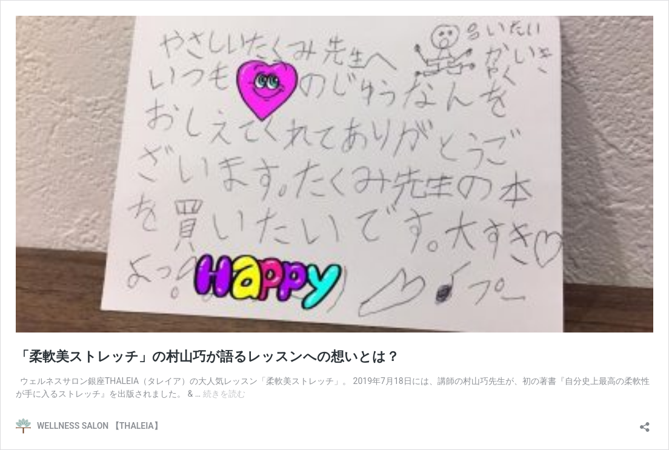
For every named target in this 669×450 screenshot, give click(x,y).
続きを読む (224, 394)
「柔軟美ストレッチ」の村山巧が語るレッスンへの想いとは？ (207, 356)
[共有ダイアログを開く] (644, 423)
